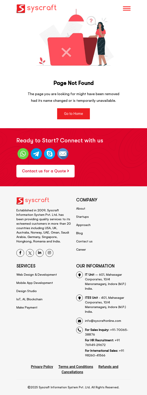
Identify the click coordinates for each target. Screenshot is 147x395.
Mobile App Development (34, 283)
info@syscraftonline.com (98, 320)
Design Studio (26, 291)
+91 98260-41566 (104, 353)
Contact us (84, 241)
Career (81, 249)
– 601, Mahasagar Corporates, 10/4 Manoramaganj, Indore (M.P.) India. (101, 281)
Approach (83, 225)
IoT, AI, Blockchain (29, 299)
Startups (82, 216)
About (80, 208)
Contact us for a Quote (45, 171)
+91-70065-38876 (102, 331)
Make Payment (26, 307)
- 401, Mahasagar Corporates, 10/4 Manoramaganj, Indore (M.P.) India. (101, 304)
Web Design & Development (36, 274)
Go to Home (73, 114)
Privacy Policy (42, 367)
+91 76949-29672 (102, 342)
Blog (79, 233)
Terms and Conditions (75, 367)
